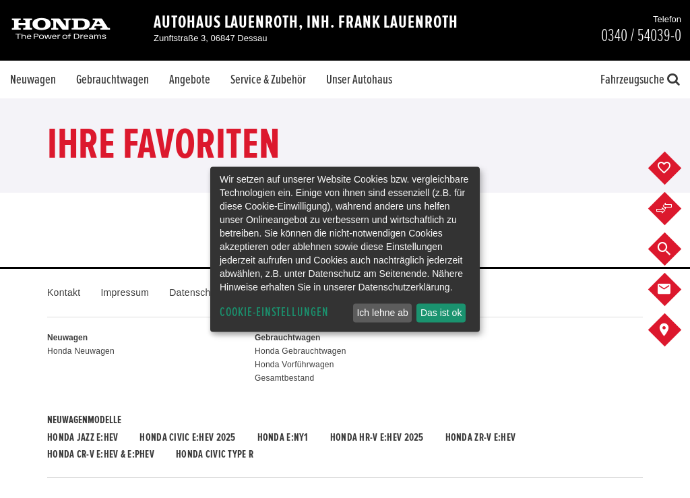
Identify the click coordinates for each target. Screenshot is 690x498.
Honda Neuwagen (81, 351)
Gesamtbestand (284, 378)
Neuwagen (33, 79)
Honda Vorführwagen (294, 364)
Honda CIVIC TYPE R (214, 454)
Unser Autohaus (359, 79)
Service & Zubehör (268, 79)
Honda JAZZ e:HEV (82, 437)
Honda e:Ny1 (283, 437)
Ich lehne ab (382, 312)
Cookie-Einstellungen (274, 312)
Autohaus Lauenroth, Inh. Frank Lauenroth (306, 22)
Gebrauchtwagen (112, 79)
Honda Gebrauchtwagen (300, 351)
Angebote (189, 79)
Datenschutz (196, 292)
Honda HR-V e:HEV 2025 (377, 437)
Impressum (124, 292)
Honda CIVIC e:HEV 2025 (187, 437)
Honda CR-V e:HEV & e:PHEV (100, 454)
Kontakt (63, 292)
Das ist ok (441, 312)
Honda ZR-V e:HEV (480, 437)
